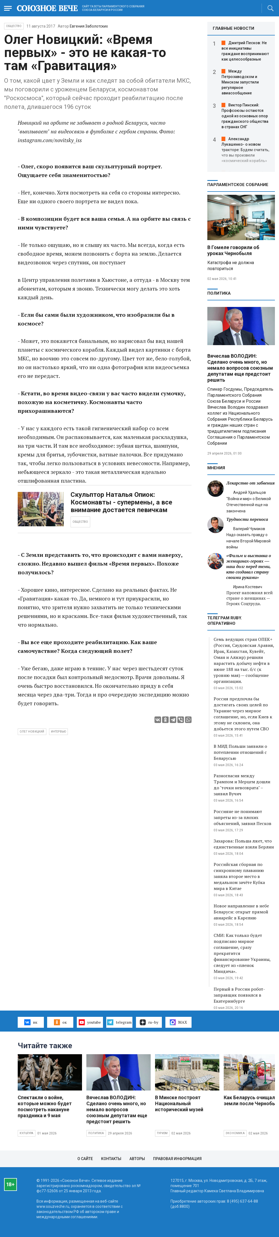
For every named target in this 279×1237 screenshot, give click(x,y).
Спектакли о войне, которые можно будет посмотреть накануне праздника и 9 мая (45, 1106)
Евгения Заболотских (89, 26)
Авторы (137, 1159)
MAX (178, 1022)
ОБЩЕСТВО (80, 521)
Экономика (235, 1133)
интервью (58, 731)
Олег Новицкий (32, 731)
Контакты (111, 1159)
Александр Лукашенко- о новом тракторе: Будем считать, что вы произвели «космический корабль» (245, 150)
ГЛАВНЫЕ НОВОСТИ (233, 28)
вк (30, 1022)
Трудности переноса (247, 519)
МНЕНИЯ (216, 467)
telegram (119, 1022)
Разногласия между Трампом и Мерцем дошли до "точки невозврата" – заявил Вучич (242, 785)
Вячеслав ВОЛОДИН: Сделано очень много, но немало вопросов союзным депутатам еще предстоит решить (240, 368)
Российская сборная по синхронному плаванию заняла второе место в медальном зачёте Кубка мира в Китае (239, 876)
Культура (27, 1133)
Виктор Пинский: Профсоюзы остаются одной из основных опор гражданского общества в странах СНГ (245, 116)
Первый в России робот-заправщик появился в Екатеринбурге (239, 995)
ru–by (149, 1022)
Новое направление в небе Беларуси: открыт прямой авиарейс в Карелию (241, 912)
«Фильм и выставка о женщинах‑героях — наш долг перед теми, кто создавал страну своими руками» (248, 566)
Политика (219, 293)
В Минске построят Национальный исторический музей (179, 1103)
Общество (14, 26)
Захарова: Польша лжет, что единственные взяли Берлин (244, 844)
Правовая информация (177, 1159)
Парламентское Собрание (237, 184)
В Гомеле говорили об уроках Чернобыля (233, 250)
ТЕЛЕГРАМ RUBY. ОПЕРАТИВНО (224, 620)
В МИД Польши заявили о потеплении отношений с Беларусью (240, 752)
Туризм (162, 1133)
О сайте (85, 1159)
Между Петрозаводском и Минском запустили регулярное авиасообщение (240, 82)
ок (60, 1022)
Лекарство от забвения (250, 483)
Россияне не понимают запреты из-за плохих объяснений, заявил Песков (242, 817)
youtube (90, 1022)
